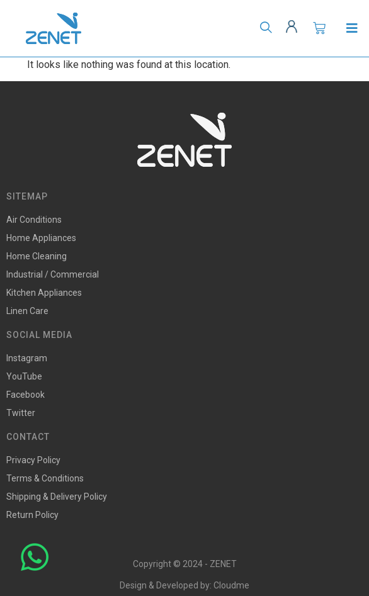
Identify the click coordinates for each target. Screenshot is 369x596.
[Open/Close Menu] (352, 29)
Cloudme (231, 585)
